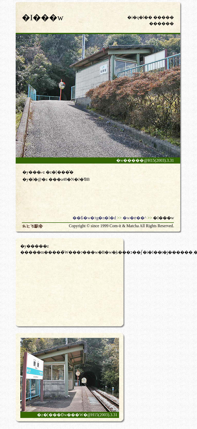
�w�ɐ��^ (134, 218)
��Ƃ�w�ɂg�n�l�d (94, 218)
